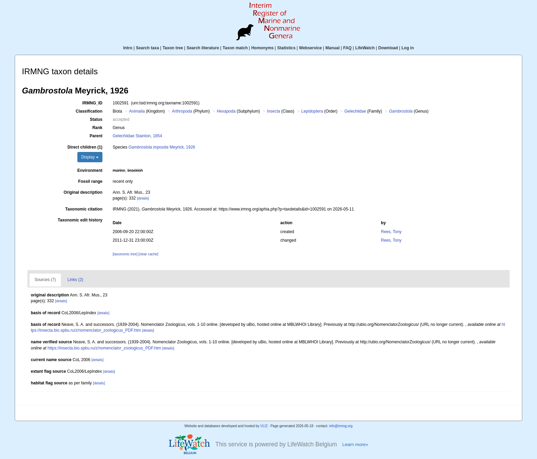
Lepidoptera (312, 111)
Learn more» (355, 444)
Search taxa (147, 48)
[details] (143, 198)
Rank (97, 127)
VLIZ (263, 426)
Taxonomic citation (83, 209)
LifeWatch (365, 48)
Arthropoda (182, 111)
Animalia (137, 111)
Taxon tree (173, 48)
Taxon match (235, 48)
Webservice (310, 48)
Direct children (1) (84, 147)
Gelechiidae (355, 111)
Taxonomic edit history (80, 220)
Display (90, 157)
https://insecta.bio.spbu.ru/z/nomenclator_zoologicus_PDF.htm (104, 348)
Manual (332, 48)
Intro (128, 48)
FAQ (347, 48)
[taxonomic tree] (125, 254)
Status (96, 119)
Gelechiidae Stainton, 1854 (137, 135)
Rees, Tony (391, 231)
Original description (83, 192)
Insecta (273, 111)
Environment (89, 170)
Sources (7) (45, 279)
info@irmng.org (341, 426)
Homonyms (262, 48)
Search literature (203, 48)
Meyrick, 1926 (161, 147)
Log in (407, 48)
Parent (96, 135)
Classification (89, 111)
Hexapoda (226, 111)
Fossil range (90, 181)
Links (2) (75, 279)
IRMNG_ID (92, 103)
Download (388, 48)
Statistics (286, 48)
